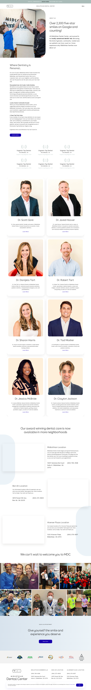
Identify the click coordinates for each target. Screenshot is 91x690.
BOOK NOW (15, 135)
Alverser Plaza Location (75, 670)
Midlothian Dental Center (45, 6)
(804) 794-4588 (72, 463)
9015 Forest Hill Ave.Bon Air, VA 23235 (57, 677)
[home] (10, 6)
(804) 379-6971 (72, 534)
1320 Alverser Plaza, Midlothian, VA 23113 (73, 677)
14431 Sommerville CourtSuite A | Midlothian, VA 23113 (39, 677)
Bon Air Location (57, 670)
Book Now (45, 641)
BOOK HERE (45, 1)
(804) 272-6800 (38, 498)
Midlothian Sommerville (39, 670)
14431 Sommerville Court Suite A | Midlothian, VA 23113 (55, 465)
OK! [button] (80, 685)
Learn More (26, 231)
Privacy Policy (72, 684)
